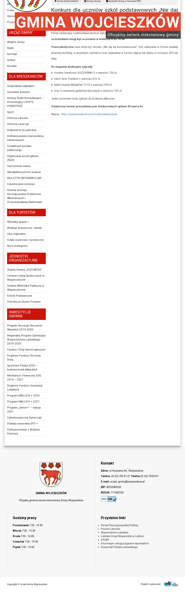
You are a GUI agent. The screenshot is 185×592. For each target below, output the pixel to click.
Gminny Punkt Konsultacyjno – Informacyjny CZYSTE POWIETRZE (25, 102)
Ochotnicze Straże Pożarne (24, 301)
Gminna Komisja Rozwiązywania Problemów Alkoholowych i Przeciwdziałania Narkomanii (24, 196)
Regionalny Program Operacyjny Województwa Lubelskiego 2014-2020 (26, 339)
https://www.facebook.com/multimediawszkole (88, 114)
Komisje (12, 54)
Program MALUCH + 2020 (23, 395)
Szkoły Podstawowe (19, 295)
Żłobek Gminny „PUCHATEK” (24, 269)
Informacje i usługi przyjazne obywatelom (125, 543)
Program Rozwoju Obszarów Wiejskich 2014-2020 (24, 327)
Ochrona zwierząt (18, 124)
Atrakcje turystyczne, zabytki (24, 228)
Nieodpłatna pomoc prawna (24, 172)
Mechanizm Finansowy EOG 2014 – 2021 (24, 377)
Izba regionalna (16, 234)
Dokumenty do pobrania (21, 130)
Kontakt (12, 66)
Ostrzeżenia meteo (19, 166)
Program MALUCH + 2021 (23, 401)
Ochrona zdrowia (17, 118)
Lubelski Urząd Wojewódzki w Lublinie (122, 536)
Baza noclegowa (17, 246)
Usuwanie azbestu (18, 92)
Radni (10, 48)
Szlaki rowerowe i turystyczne (25, 240)
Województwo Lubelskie (114, 532)
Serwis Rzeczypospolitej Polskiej (119, 525)
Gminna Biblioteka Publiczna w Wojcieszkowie (25, 287)
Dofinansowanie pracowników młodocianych (25, 138)
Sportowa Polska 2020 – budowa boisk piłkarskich (22, 367)
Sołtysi (11, 60)
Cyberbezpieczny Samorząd (24, 417)
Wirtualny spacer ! (18, 222)
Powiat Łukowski (110, 528)
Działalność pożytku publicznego (19, 148)
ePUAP (105, 539)
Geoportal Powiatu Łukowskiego (119, 547)
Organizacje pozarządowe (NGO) (23, 158)
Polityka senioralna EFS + (22, 423)
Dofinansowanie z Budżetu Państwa (23, 431)
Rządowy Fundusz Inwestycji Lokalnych (24, 387)
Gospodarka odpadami (20, 86)
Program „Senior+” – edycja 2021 (24, 409)
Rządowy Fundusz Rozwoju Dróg (24, 357)
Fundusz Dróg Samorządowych (26, 349)
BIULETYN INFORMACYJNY (24, 178)
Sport (10, 112)
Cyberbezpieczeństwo (21, 184)
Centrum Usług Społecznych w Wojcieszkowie (26, 277)
